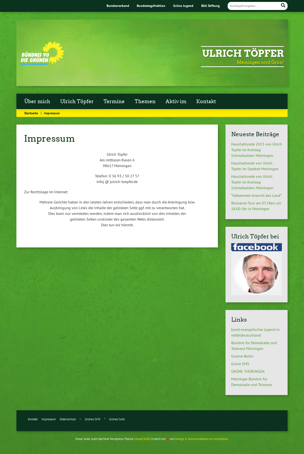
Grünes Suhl (117, 419)
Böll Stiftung (210, 5)
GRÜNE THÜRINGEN (248, 371)
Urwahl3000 (142, 439)
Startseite (31, 113)
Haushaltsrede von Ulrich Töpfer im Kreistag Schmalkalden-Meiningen (252, 182)
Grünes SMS (92, 419)
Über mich (37, 101)
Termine (114, 101)
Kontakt (206, 101)
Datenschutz (68, 419)
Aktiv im (176, 101)
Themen (145, 101)
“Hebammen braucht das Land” (256, 195)
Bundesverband (118, 5)
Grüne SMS (240, 363)
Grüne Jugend (183, 5)
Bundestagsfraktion (151, 5)
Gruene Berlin (242, 356)
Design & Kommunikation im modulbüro (201, 439)
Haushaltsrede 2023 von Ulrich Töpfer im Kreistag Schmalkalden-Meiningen (256, 150)
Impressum (48, 419)
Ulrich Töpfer (243, 53)
